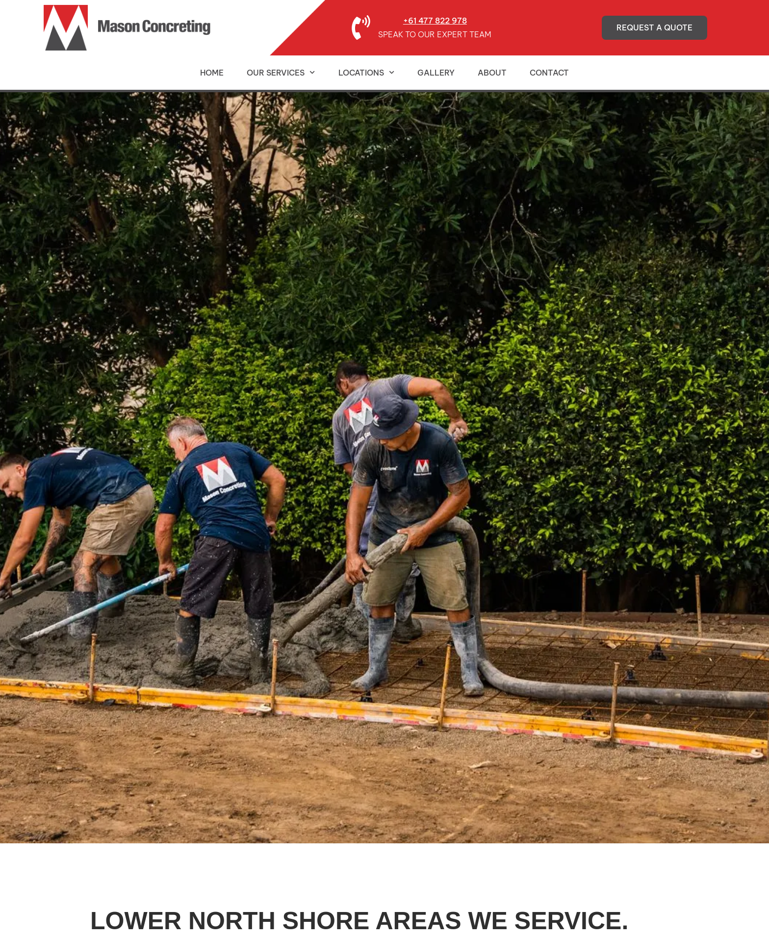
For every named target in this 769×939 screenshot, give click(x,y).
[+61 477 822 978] (361, 27)
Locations (366, 72)
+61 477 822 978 (435, 21)
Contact (549, 73)
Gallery (436, 73)
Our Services (281, 72)
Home (212, 73)
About (492, 73)
